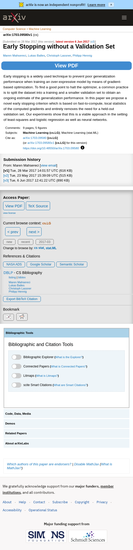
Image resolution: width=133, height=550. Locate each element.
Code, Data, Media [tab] (18, 413)
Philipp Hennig (82, 55)
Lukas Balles (36, 55)
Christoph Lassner (59, 55)
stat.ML (51, 248)
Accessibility (12, 510)
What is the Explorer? (68, 357)
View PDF (66, 65)
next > (34, 232)
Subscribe (60, 502)
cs (35, 248)
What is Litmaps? (47, 375)
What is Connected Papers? (68, 366)
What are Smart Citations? (70, 385)
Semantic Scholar (72, 264)
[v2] (6, 175)
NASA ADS (14, 264)
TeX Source (38, 206)
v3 (92, 41)
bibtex (22, 277)
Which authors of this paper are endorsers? (39, 464)
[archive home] (14, 18)
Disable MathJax (86, 464)
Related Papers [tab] (16, 433)
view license (9, 213)
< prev (12, 232)
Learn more (96, 5)
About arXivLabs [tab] (17, 443)
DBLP (8, 273)
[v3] (6, 180)
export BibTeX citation (21, 299)
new (9, 242)
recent (25, 242)
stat (41, 248)
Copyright (82, 502)
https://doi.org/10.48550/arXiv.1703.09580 (51, 148)
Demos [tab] (10, 423)
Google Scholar (40, 264)
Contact (39, 502)
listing (12, 277)
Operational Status (43, 509)
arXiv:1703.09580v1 (40, 142)
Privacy (102, 502)
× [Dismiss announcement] (111, 5)
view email (48, 165)
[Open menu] (124, 17)
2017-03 (44, 242)
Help (22, 502)
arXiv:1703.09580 (35, 137)
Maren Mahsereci (14, 55)
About (7, 502)
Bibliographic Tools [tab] (19, 332)
